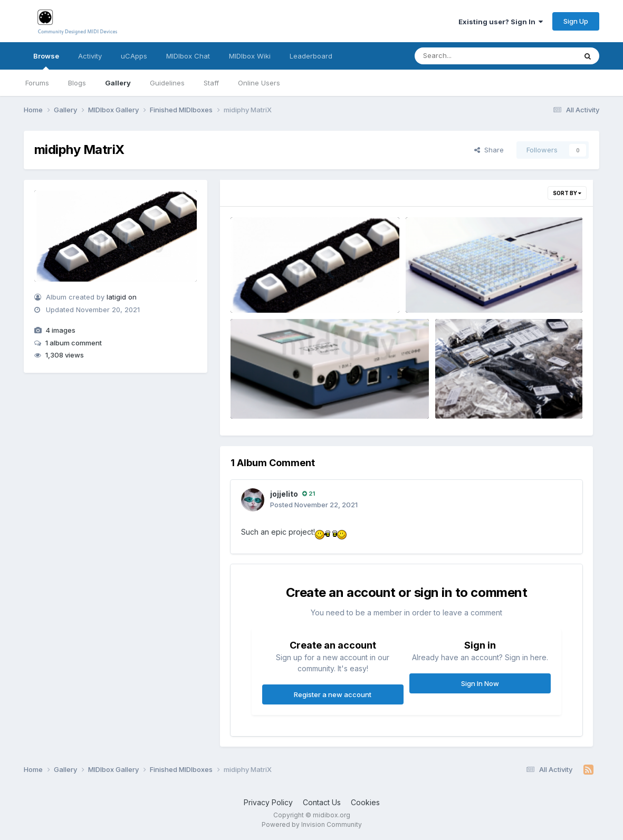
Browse (46, 61)
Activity (90, 56)
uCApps (134, 56)
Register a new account (332, 694)
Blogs (77, 83)
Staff (211, 83)
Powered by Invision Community (312, 824)
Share (489, 150)
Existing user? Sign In (500, 21)
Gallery (118, 83)
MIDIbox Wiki (250, 56)
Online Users (259, 83)
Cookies (365, 802)
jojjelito (284, 493)
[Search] (467, 55)
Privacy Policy (268, 802)
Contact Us (322, 802)
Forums (37, 83)
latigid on (122, 297)
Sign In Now (480, 683)
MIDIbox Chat (188, 56)
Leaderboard (311, 56)
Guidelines (167, 83)
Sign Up (575, 21)
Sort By (567, 193)
